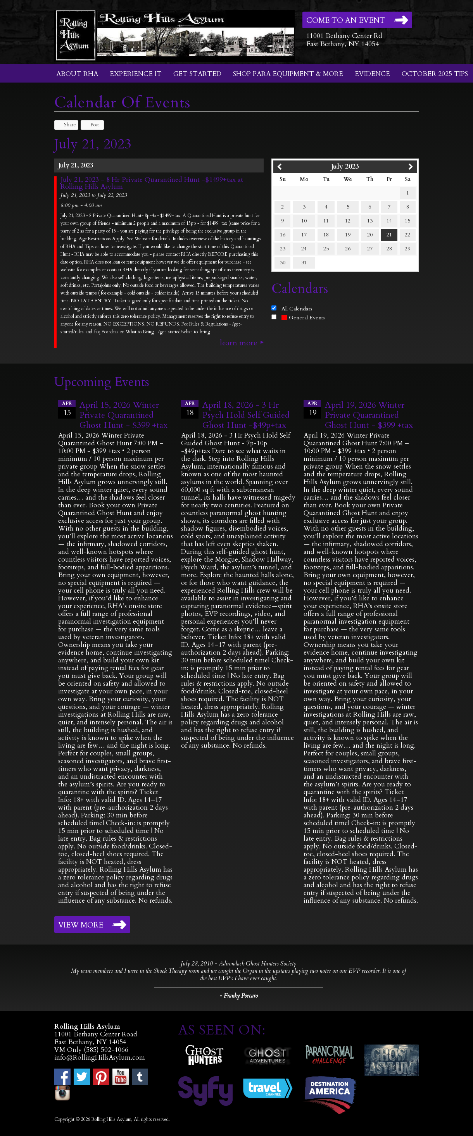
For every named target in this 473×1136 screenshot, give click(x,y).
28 (389, 248)
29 (407, 248)
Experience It (136, 73)
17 (304, 234)
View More (80, 925)
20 (370, 234)
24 (304, 248)
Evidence (372, 73)
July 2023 (345, 166)
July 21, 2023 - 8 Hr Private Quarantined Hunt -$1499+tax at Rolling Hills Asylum (151, 183)
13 (370, 220)
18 (326, 234)
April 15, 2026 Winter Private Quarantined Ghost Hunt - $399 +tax (123, 415)
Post (91, 124)
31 (304, 262)
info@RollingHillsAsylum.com (99, 1057)
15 (407, 220)
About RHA (77, 73)
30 (282, 262)
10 (304, 220)
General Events (303, 317)
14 (389, 220)
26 (347, 248)
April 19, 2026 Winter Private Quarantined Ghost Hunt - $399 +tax (369, 415)
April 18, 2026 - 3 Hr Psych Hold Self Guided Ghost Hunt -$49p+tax (246, 415)
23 (282, 248)
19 (347, 234)
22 (407, 234)
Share (66, 124)
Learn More (238, 343)
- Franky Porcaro (238, 996)
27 (370, 248)
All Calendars (296, 308)
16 (282, 234)
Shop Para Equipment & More (288, 73)
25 (326, 248)
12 (347, 220)
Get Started (197, 73)
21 (389, 234)
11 (326, 220)
